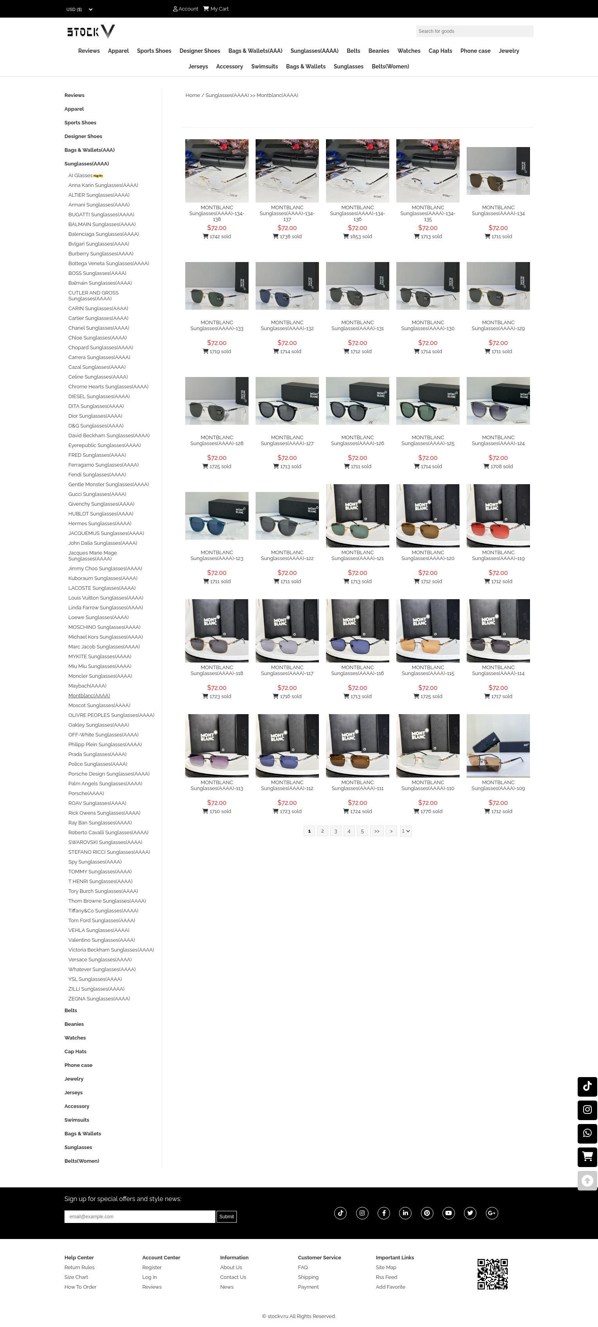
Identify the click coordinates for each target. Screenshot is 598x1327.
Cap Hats (440, 51)
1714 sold (287, 351)
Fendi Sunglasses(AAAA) (97, 475)
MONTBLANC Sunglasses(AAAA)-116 (357, 670)
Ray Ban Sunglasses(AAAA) (100, 823)
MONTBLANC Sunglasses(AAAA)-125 (427, 440)
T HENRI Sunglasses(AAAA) (100, 881)
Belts (353, 51)
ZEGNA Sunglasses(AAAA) (99, 999)
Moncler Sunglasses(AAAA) (100, 676)
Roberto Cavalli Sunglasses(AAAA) (108, 832)
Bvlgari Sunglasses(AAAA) (98, 244)
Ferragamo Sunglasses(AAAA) (103, 465)
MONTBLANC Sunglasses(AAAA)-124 (498, 440)
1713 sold (428, 236)
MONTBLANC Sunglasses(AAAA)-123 (216, 555)
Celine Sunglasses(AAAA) (98, 377)
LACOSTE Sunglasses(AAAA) (102, 588)
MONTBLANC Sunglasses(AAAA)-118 (217, 670)
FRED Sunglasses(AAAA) (97, 455)
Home (193, 95)
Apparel (118, 51)
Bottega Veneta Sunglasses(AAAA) (108, 263)
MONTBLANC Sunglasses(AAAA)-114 (498, 670)
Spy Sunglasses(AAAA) (95, 862)
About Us (231, 1267)
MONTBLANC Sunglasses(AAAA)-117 (287, 670)
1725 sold (216, 466)
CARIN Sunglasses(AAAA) (98, 308)
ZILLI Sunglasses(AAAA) (96, 989)
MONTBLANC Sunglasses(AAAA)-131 (357, 325)
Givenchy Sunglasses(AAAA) (101, 504)
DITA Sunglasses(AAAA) (96, 406)
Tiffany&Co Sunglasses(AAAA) (103, 911)
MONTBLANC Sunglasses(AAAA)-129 (498, 325)
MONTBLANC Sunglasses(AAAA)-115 (428, 670)
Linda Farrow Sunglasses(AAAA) (105, 608)
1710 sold (216, 811)
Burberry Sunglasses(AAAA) (100, 254)
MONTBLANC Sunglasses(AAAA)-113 (217, 785)
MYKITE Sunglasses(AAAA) (99, 656)
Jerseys (198, 66)
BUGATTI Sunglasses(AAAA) (101, 214)
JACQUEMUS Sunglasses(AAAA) (106, 533)
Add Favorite (390, 1287)
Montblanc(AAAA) (277, 95)
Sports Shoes (154, 51)
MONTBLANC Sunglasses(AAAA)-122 (287, 555)
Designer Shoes (200, 51)
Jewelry (509, 51)
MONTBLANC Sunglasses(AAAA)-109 (498, 785)
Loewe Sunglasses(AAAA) (98, 617)
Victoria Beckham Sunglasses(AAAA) (111, 950)
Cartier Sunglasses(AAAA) (98, 318)
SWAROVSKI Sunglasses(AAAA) (105, 842)
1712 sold (358, 351)
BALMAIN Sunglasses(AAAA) (102, 224)
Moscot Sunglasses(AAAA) (99, 705)
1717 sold (498, 696)
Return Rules (79, 1267)
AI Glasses (86, 175)
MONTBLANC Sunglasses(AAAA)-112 (287, 785)
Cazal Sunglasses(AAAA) (96, 367)
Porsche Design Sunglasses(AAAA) (109, 774)
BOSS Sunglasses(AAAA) (97, 273)
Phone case (475, 51)
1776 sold (428, 811)
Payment (308, 1287)
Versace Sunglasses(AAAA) (100, 959)
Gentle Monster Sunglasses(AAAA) (108, 484)
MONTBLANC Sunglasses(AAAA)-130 (428, 325)
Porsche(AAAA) (86, 793)
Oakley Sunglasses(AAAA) (98, 725)
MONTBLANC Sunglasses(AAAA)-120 (428, 555)
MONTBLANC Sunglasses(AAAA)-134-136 (357, 213)
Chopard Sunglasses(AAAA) (100, 347)
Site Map (386, 1267)
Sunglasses (348, 66)
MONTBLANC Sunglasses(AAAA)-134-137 (287, 213)
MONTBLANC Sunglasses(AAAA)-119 (498, 555)
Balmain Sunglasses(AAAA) (100, 283)
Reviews (89, 51)
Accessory (229, 66)
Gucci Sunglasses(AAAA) (97, 494)
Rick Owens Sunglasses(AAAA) (104, 813)
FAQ (303, 1267)
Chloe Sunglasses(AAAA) (97, 338)
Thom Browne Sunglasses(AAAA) (107, 901)
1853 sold (357, 236)
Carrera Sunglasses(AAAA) (99, 357)
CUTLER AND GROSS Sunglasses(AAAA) (93, 296)
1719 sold (217, 351)
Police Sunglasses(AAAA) (97, 764)
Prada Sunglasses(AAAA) (97, 754)
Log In (149, 1277)
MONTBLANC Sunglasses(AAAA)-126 (357, 440)
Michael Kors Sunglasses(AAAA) (105, 637)
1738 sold (287, 236)
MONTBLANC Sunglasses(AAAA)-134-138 (217, 213)
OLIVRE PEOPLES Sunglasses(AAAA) (111, 715)
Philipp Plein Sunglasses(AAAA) (105, 744)
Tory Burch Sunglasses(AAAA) (103, 891)
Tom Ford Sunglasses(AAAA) (101, 920)
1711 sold (498, 236)
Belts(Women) (390, 66)
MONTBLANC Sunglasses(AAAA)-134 (498, 210)
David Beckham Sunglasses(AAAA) (109, 435)
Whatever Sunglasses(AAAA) (102, 969)
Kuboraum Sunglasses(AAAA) (103, 578)
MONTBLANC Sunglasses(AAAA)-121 (357, 555)
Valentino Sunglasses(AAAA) (101, 940)
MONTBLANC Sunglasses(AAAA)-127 (287, 440)
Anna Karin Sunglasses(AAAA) (103, 185)
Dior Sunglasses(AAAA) (95, 416)
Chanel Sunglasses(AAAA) (98, 328)
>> (377, 831)
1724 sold (357, 811)
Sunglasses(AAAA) (314, 51)
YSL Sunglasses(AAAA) (95, 979)
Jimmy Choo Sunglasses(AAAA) (105, 568)
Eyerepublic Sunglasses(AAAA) (104, 445)
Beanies (379, 51)
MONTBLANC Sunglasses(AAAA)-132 (287, 325)
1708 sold (498, 466)
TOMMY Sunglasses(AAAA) (100, 871)
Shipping (308, 1277)
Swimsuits (264, 66)
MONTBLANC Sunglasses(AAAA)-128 (216, 440)
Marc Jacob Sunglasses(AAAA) (104, 647)
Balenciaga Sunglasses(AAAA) (103, 234)
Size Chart (76, 1277)
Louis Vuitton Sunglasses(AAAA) (105, 598)
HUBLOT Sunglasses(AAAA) (100, 514)
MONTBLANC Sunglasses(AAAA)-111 (358, 785)
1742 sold (217, 236)
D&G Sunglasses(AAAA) (96, 426)
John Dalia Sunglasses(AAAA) (102, 543)
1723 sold (216, 696)
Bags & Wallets (306, 66)
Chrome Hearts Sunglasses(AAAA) (108, 387)
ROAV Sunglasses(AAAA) (97, 803)
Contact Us (233, 1277)
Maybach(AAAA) (87, 686)
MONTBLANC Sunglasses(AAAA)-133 (216, 325)
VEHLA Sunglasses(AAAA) (98, 930)
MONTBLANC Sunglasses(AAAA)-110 (428, 785)
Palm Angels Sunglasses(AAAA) (105, 784)
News (226, 1287)
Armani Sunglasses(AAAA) (99, 205)
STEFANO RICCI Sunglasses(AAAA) (109, 852)
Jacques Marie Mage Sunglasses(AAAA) (92, 556)
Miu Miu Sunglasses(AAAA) (99, 666)
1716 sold (287, 696)
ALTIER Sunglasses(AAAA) (98, 195)
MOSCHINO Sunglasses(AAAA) (104, 627)
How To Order (80, 1287)
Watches (409, 51)
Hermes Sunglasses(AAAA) (99, 523)
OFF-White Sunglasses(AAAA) (103, 735)
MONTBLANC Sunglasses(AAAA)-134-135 (428, 213)
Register (152, 1267)
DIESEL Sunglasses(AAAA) (99, 396)
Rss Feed (386, 1277)
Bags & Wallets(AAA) (255, 51)
